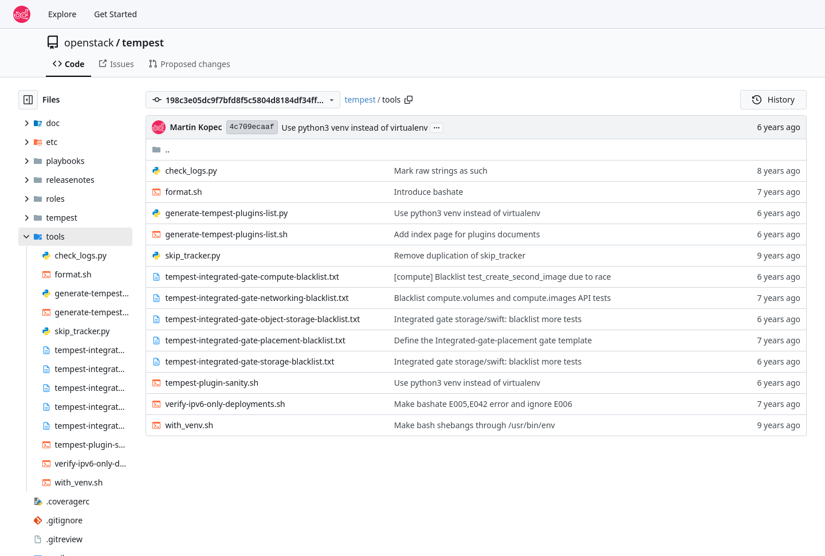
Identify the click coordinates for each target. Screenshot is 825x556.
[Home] (22, 14)
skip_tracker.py (192, 255)
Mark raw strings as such (441, 170)
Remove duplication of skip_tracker (459, 255)
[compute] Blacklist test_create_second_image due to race (502, 276)
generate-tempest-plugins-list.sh (226, 234)
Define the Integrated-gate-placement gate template (493, 340)
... (436, 127)
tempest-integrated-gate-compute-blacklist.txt (252, 276)
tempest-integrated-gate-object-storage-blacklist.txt (262, 319)
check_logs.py (191, 170)
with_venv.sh (189, 425)
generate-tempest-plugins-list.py (226, 212)
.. (161, 149)
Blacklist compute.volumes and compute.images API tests (502, 297)
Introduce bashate (428, 191)
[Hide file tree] (28, 99)
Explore (62, 14)
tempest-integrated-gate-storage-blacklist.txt (249, 361)
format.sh (183, 191)
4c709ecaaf (252, 127)
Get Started (115, 14)
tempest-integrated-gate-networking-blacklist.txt (256, 297)
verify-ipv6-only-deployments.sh (225, 403)
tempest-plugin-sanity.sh (211, 382)
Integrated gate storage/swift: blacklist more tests (488, 319)
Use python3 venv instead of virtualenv (355, 127)
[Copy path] (408, 100)
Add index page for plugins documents (467, 234)
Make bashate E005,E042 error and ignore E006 (483, 403)
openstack (89, 42)
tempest (143, 42)
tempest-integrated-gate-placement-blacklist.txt (255, 340)
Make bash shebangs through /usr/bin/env (474, 425)
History (773, 99)
